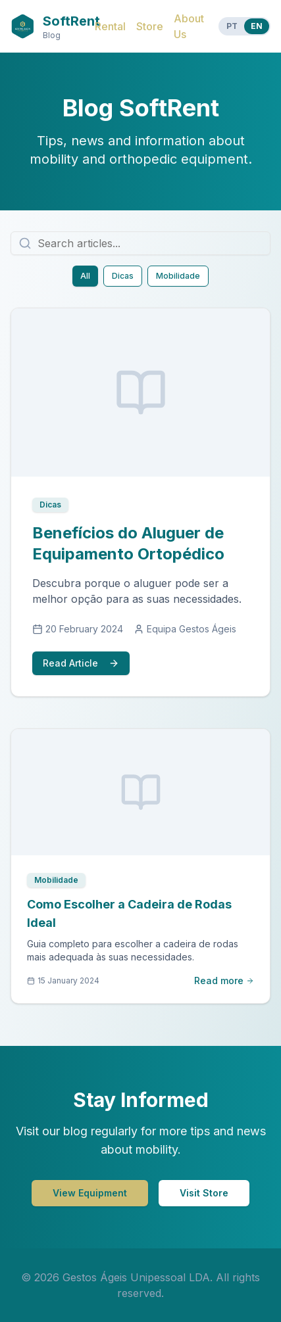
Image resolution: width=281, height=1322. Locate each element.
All (85, 276)
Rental (110, 26)
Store (149, 26)
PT (232, 26)
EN (257, 26)
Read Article (81, 663)
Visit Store (204, 1192)
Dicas (123, 276)
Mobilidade (178, 276)
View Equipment (90, 1192)
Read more (224, 980)
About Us (189, 26)
